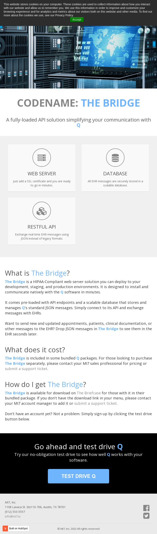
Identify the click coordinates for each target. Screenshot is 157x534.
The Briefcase (89, 392)
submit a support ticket (26, 368)
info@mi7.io (13, 516)
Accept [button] (77, 19)
